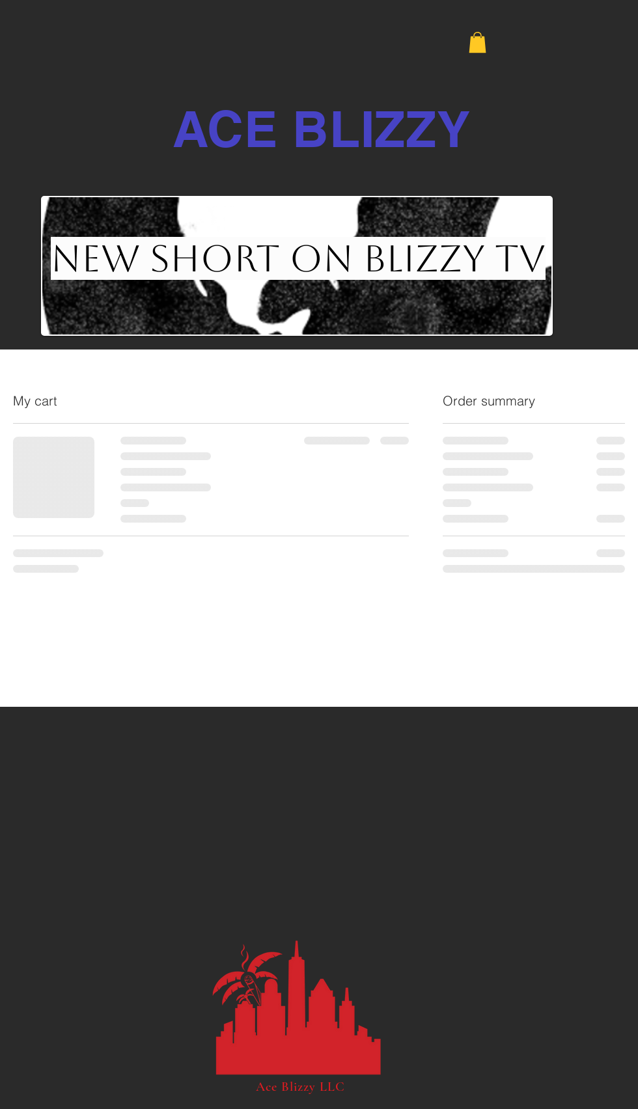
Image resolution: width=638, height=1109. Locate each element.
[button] (477, 42)
